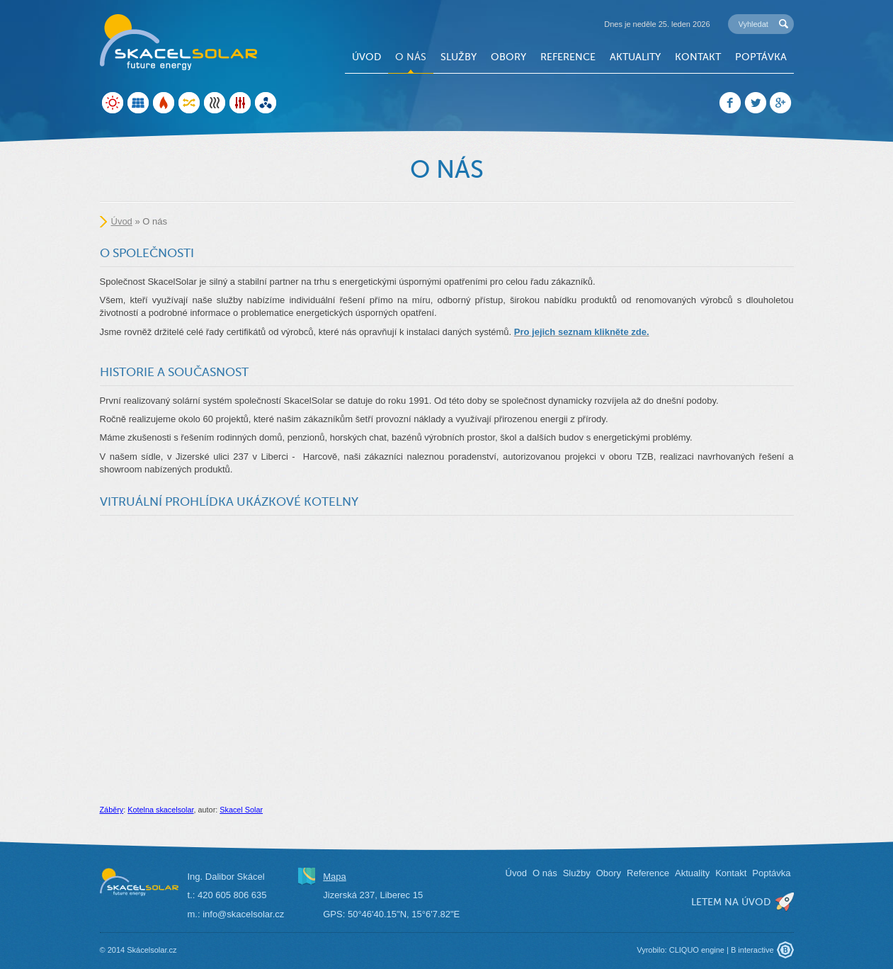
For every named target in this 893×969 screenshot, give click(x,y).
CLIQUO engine (696, 950)
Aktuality (635, 56)
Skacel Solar (241, 809)
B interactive (752, 950)
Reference (568, 56)
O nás (410, 56)
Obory (508, 56)
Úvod (366, 56)
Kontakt (698, 56)
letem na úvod (730, 901)
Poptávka (761, 56)
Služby (458, 56)
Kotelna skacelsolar (160, 809)
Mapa (334, 876)
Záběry (112, 809)
